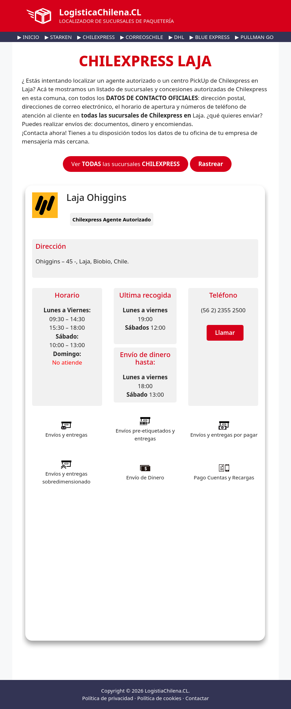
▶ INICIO (28, 36)
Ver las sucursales (125, 164)
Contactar (197, 698)
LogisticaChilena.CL (100, 12)
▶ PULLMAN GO (254, 36)
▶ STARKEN (58, 36)
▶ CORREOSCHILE (141, 36)
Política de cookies (159, 698)
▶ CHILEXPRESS (96, 36)
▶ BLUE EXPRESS (210, 36)
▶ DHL (176, 36)
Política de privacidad (107, 698)
